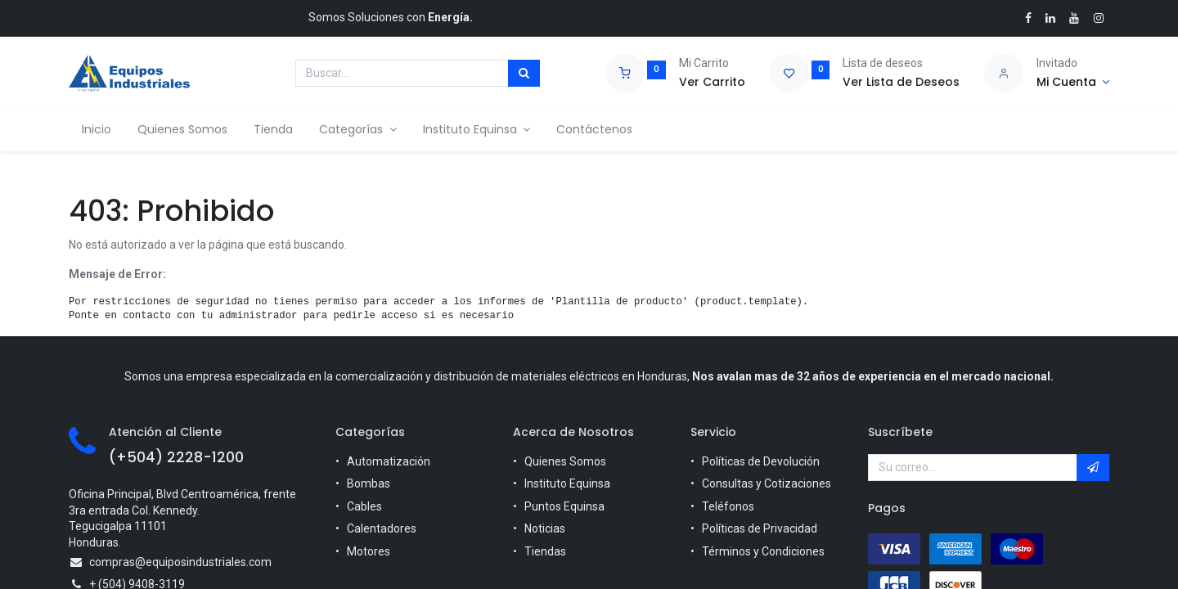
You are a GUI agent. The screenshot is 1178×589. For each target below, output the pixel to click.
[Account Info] (1072, 82)
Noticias (544, 528)
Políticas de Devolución (761, 461)
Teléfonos (728, 506)
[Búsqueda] (524, 74)
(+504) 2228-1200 (176, 457)
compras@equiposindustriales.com (180, 562)
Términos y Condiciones (763, 551)
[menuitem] (96, 130)
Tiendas (545, 551)
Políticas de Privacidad (759, 528)
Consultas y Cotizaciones (766, 483)
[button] (1093, 468)
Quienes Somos (565, 461)
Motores (368, 551)
